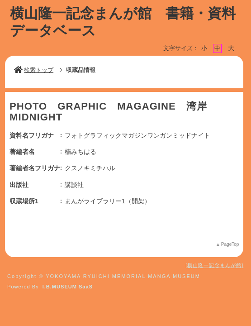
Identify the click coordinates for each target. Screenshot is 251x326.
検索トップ (33, 70)
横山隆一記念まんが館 (214, 265)
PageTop (230, 244)
